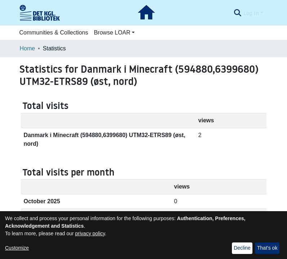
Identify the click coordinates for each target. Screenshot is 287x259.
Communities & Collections (53, 32)
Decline (242, 248)
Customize (17, 248)
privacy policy (90, 233)
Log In (251, 13)
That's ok (267, 248)
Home (27, 48)
